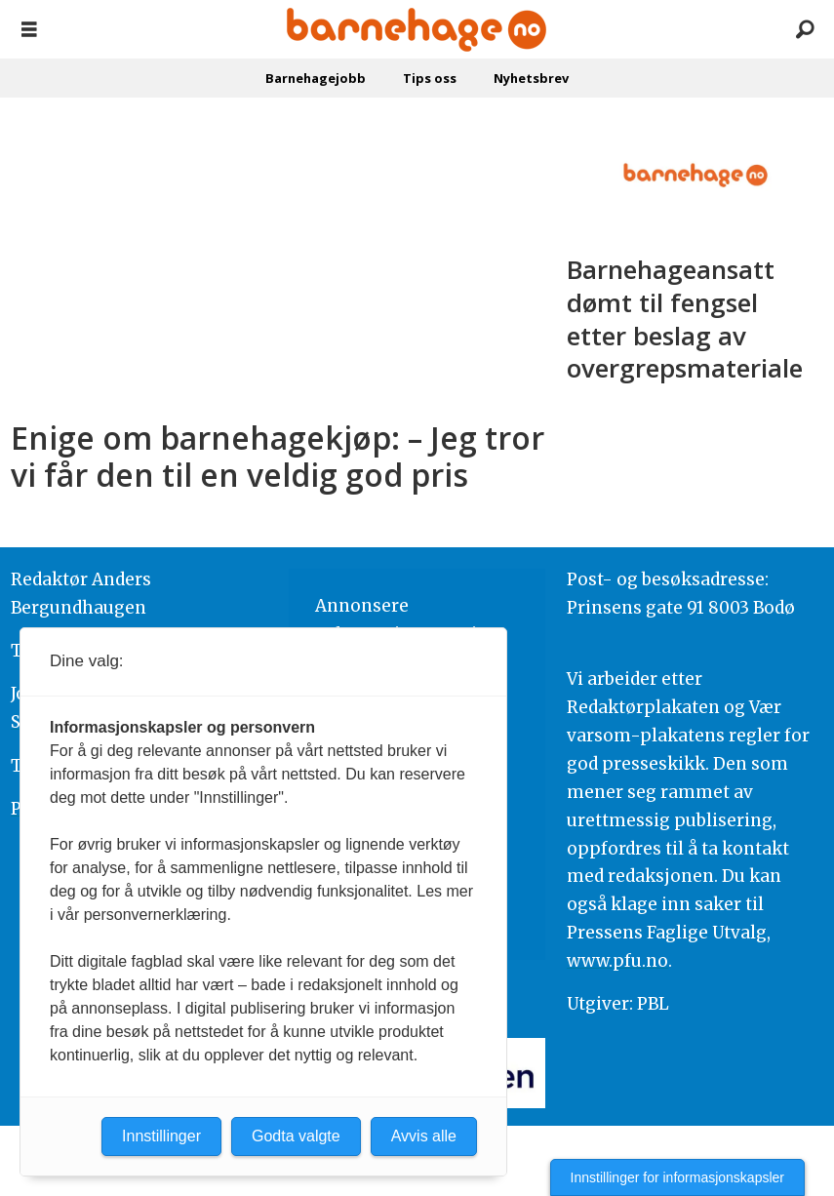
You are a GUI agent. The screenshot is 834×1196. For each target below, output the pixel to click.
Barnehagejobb (315, 78)
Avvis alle (424, 1136)
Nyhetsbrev (531, 78)
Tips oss (430, 78)
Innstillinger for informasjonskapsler (677, 1177)
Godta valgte (296, 1136)
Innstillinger (161, 1136)
